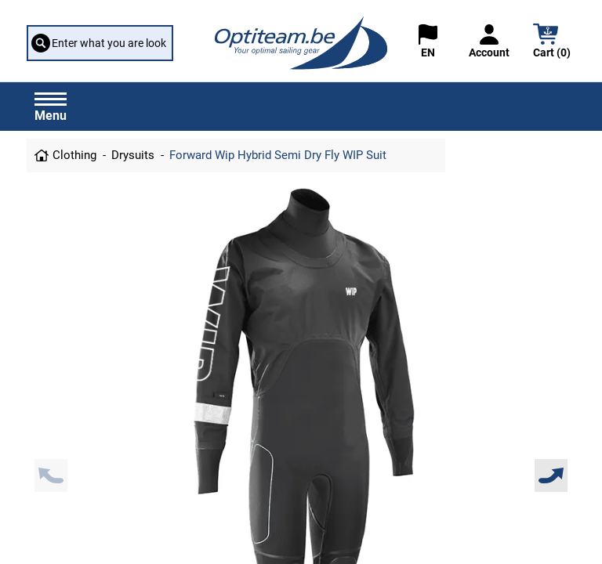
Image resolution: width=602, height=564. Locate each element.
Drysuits (132, 155)
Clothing (74, 155)
